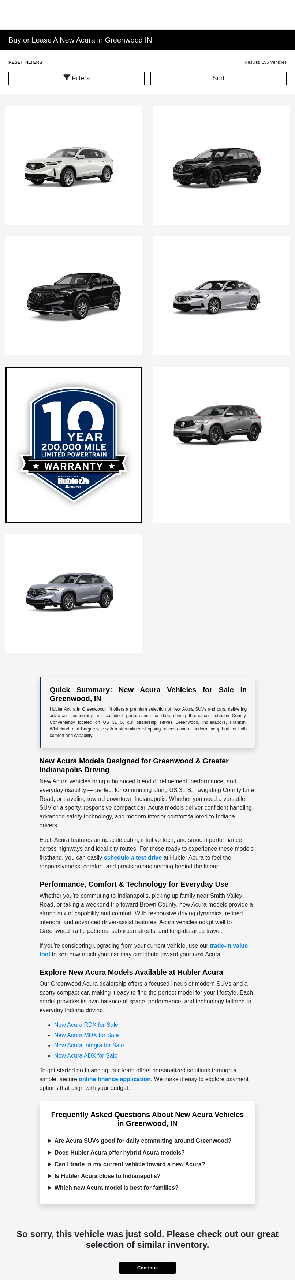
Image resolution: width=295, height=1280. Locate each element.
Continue (147, 1267)
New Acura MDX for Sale (86, 1035)
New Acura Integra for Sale (89, 1045)
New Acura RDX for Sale (86, 1025)
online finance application (114, 1079)
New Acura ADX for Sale (85, 1056)
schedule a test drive (133, 857)
